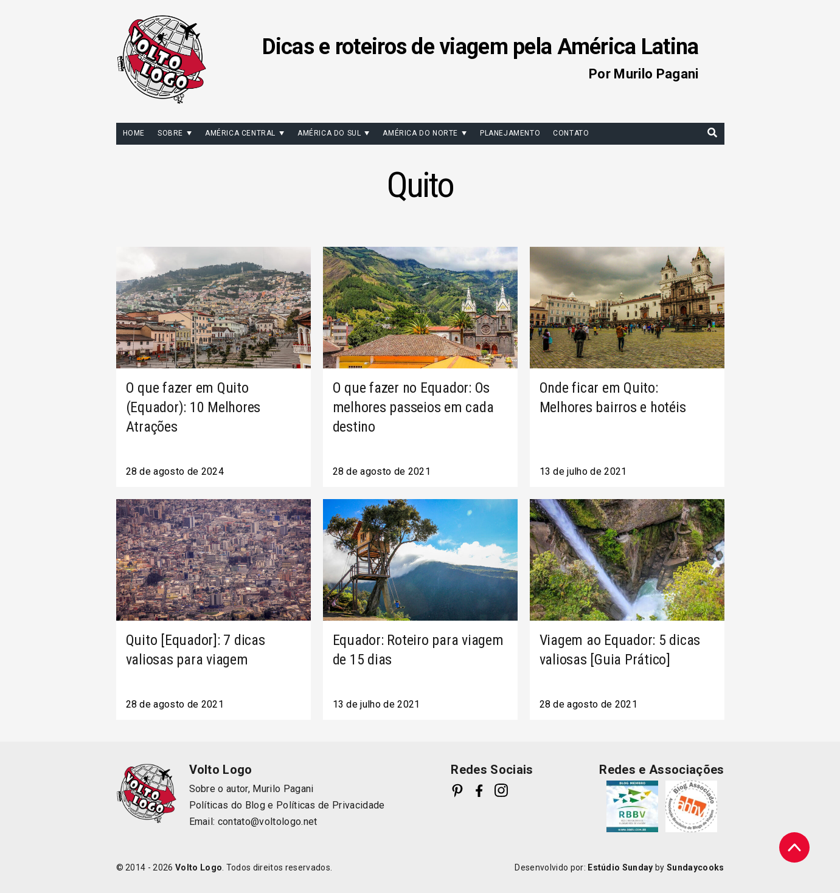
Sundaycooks (695, 867)
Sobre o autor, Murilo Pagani (251, 789)
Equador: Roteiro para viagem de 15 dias (418, 650)
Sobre (170, 133)
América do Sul (329, 133)
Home (134, 133)
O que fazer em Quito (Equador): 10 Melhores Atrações (193, 407)
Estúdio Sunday (620, 867)
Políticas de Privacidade (330, 805)
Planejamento (510, 133)
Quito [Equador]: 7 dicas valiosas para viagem (195, 650)
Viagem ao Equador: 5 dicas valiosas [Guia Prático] (620, 650)
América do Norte (420, 133)
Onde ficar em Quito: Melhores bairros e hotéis (613, 397)
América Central (240, 133)
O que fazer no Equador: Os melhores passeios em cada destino (413, 407)
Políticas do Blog (227, 805)
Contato (571, 133)
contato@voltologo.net (268, 821)
